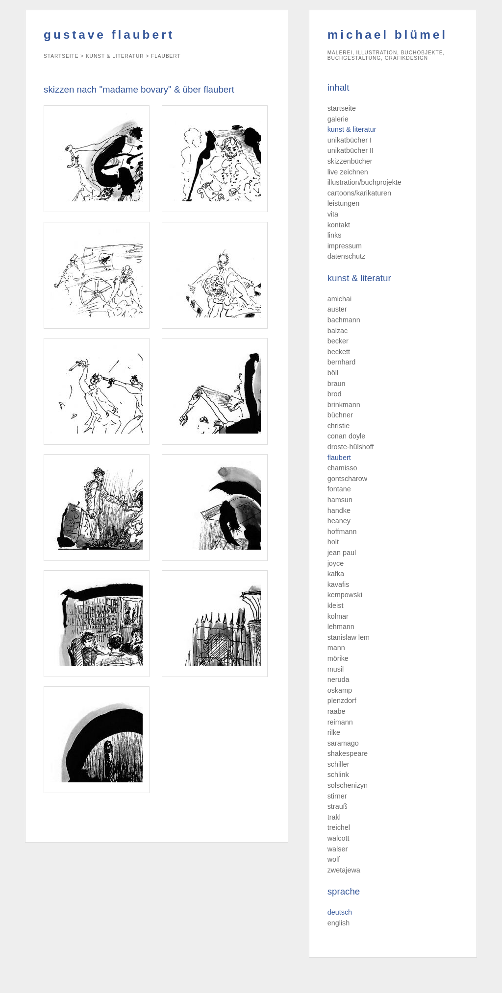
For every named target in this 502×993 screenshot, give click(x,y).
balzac (337, 331)
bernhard (341, 362)
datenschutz (346, 256)
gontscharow (347, 479)
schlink (338, 774)
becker (338, 341)
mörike (338, 658)
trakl (334, 817)
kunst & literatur (351, 129)
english (338, 923)
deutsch (339, 912)
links (334, 235)
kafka (335, 574)
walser (337, 849)
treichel (338, 827)
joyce (335, 563)
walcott (338, 838)
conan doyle (346, 436)
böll (332, 373)
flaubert (339, 457)
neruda (338, 679)
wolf (333, 859)
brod (334, 394)
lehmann (340, 626)
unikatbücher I (349, 140)
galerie (338, 119)
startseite (341, 108)
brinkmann (343, 405)
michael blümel (387, 34)
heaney (339, 521)
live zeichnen (347, 172)
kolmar (338, 616)
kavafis (338, 584)
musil (335, 669)
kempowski (344, 595)
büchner (340, 415)
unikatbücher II (350, 150)
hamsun (339, 500)
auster (337, 309)
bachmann (343, 320)
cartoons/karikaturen (359, 193)
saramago (343, 743)
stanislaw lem (348, 637)
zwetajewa (343, 870)
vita (332, 214)
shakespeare (347, 753)
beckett (338, 352)
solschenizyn (347, 785)
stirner (337, 796)
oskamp (339, 690)
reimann (340, 722)
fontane (339, 489)
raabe (336, 711)
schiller (338, 764)
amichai (339, 299)
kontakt (338, 225)
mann (336, 648)
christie (338, 426)
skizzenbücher (350, 161)
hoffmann (342, 531)
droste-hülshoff (350, 447)
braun (336, 384)
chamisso (342, 468)
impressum (344, 246)
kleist (335, 605)
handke (339, 510)
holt (333, 542)
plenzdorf (341, 700)
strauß (337, 806)
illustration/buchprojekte (364, 182)
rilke (333, 732)
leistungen (343, 203)
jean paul (341, 553)
